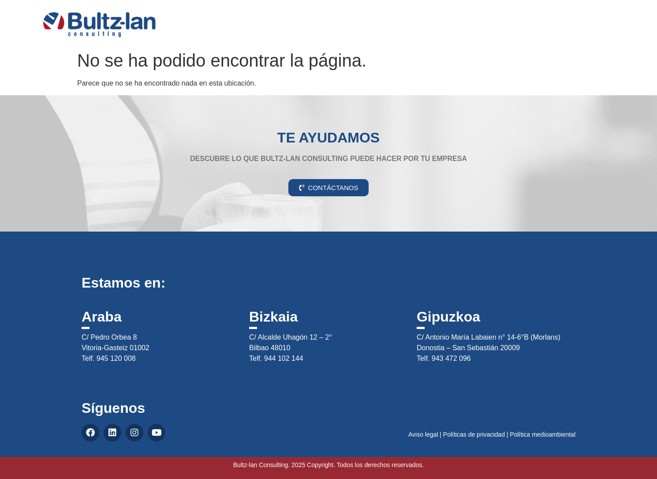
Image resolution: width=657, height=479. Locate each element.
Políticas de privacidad (474, 434)
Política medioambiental (542, 434)
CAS (607, 14)
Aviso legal (423, 434)
